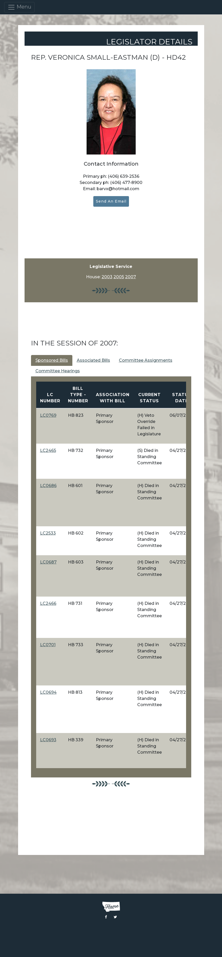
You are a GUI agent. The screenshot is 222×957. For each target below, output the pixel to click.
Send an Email (111, 201)
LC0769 (48, 415)
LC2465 (48, 450)
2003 (107, 276)
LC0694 (48, 692)
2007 (130, 276)
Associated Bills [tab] (93, 360)
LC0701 (48, 644)
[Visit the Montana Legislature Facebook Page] (106, 917)
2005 (118, 276)
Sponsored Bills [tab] (51, 360)
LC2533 (48, 533)
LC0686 (48, 485)
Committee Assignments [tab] (145, 360)
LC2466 (48, 603)
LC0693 (48, 739)
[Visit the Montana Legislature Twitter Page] (115, 917)
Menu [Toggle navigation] (19, 7)
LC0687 (48, 562)
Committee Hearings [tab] (57, 370)
